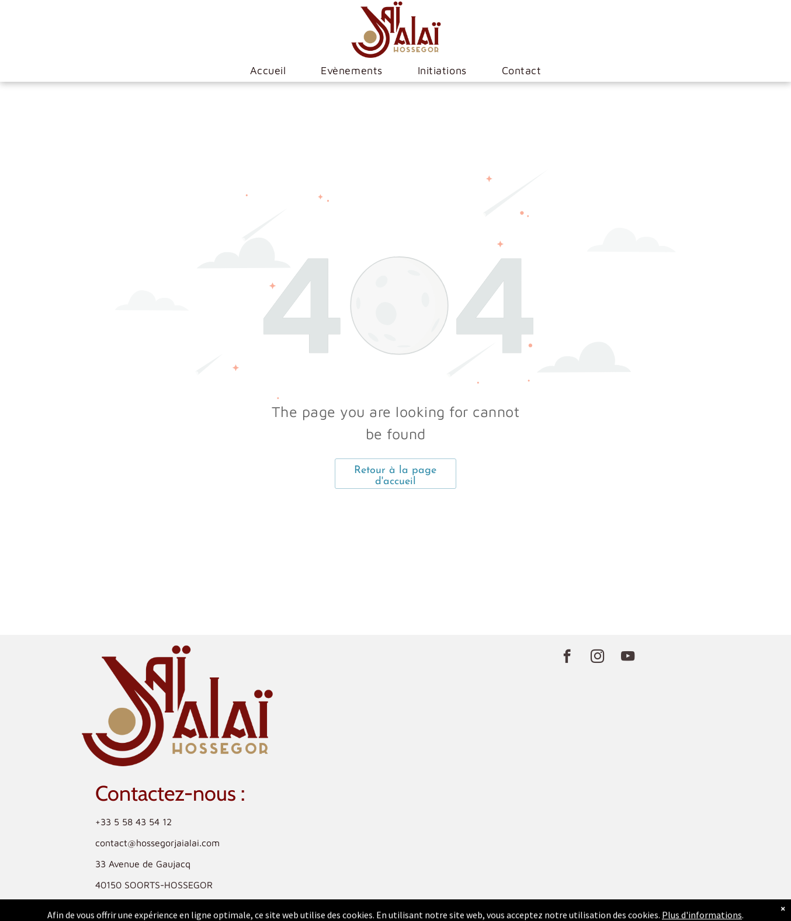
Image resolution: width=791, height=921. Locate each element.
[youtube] (627, 658)
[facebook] (567, 658)
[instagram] (597, 658)
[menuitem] (268, 71)
